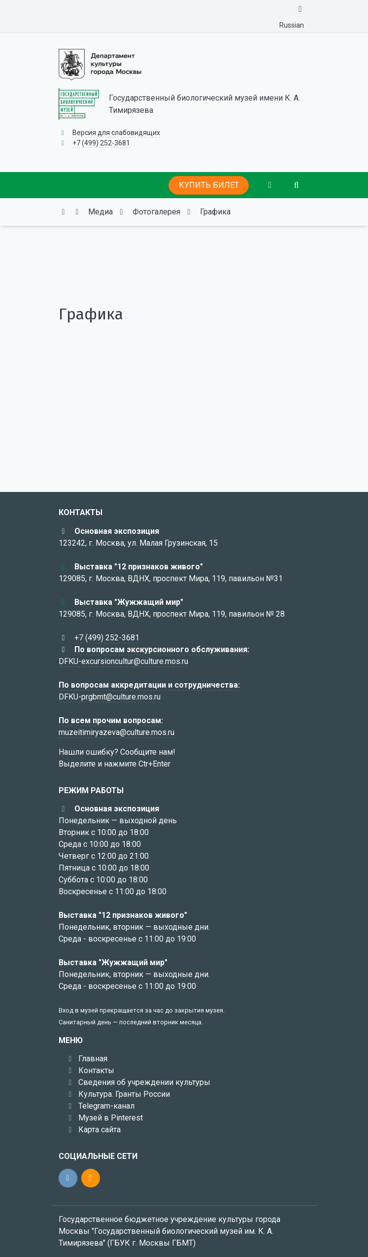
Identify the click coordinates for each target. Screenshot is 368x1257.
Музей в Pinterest (110, 1117)
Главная (92, 1058)
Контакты (96, 1070)
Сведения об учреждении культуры (144, 1082)
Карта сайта (99, 1129)
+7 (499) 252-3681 (101, 143)
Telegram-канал (106, 1106)
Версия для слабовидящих (116, 133)
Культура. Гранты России (124, 1094)
